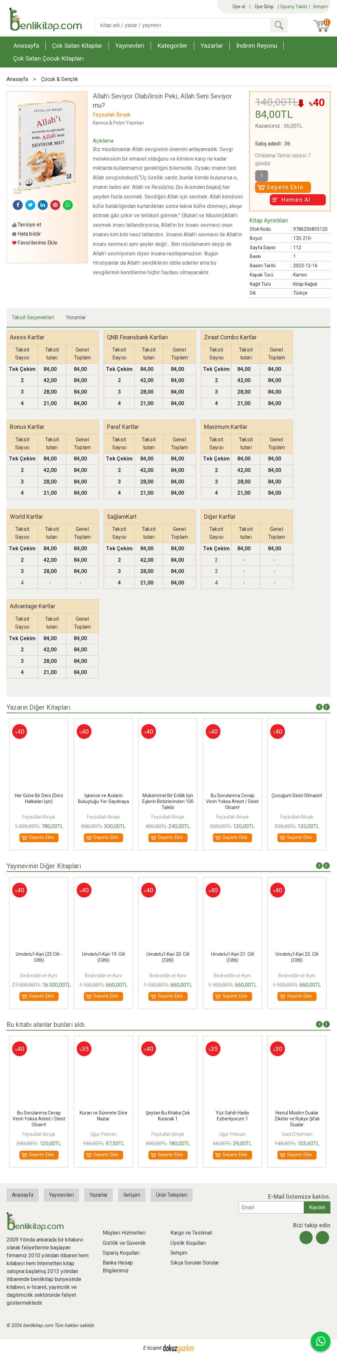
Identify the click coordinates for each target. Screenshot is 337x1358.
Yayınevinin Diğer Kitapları (44, 866)
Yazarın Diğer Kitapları (38, 707)
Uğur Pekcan (168, 1134)
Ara (279, 25)
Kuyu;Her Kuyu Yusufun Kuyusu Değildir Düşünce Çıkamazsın (38, 1118)
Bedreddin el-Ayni (103, 975)
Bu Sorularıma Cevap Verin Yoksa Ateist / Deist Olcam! (297, 801)
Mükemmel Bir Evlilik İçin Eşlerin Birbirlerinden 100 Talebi (232, 801)
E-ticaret (152, 1348)
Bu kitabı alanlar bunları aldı (46, 1025)
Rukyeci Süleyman (39, 1134)
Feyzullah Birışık (38, 817)
